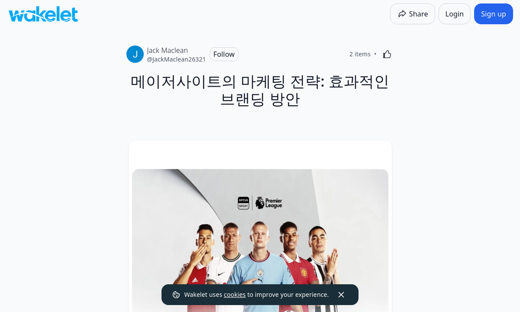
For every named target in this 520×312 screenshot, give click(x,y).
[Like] (387, 54)
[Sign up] (493, 13)
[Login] (455, 13)
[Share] (412, 13)
